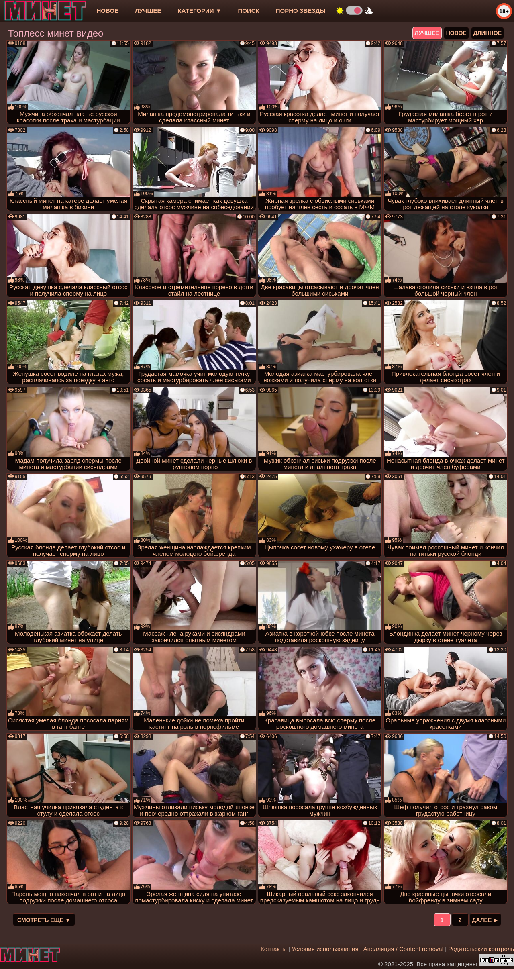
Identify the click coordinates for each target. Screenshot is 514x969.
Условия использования (325, 948)
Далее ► (485, 920)
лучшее (148, 10)
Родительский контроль (481, 948)
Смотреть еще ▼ (44, 920)
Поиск (248, 10)
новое (107, 10)
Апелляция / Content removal (403, 948)
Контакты (274, 948)
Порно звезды (301, 10)
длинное (487, 33)
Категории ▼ (200, 10)
